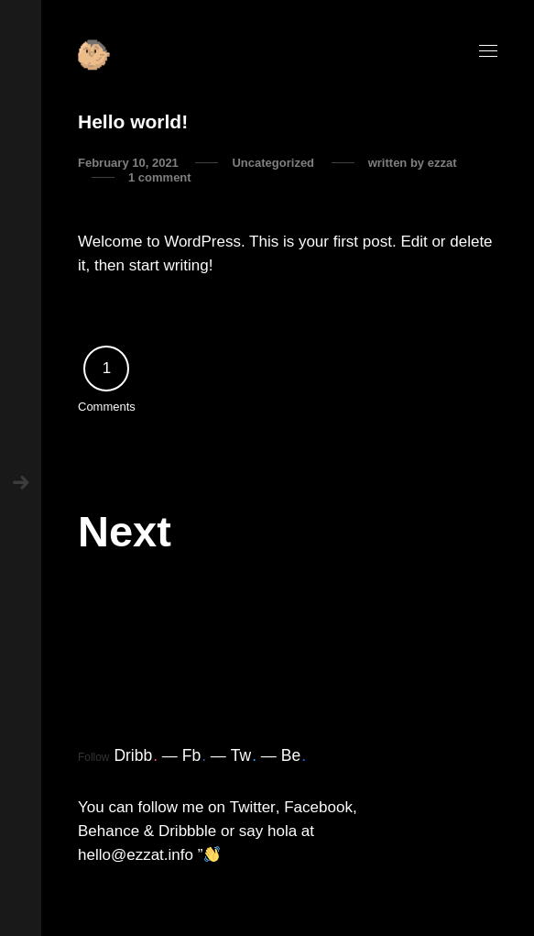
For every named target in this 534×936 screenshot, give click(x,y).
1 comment (159, 177)
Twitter (253, 807)
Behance (108, 831)
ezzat (442, 163)
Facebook (318, 807)
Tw (243, 755)
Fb (194, 755)
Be (293, 755)
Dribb (136, 755)
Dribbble (187, 831)
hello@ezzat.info (135, 855)
